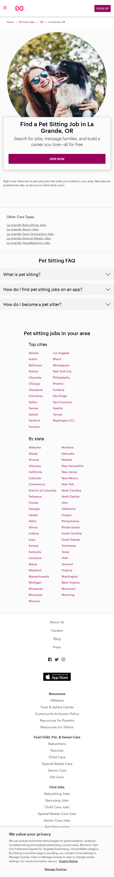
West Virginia (71, 582)
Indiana (34, 533)
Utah (65, 558)
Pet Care (57, 777)
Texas (65, 552)
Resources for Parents (57, 720)
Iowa (32, 539)
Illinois (33, 527)
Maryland (35, 570)
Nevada (67, 459)
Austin (33, 359)
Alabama (35, 447)
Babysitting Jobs (57, 794)
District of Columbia (42, 490)
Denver (33, 408)
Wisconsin (69, 588)
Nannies (57, 750)
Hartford (34, 420)
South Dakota (71, 539)
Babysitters (57, 744)
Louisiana (35, 558)
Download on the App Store (57, 677)
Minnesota (36, 588)
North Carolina (71, 490)
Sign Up (102, 8)
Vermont (67, 564)
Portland (58, 390)
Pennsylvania (70, 521)
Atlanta (33, 353)
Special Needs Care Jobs (57, 814)
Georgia (34, 508)
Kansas (33, 545)
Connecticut (37, 484)
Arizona (34, 459)
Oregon (67, 515)
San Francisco (62, 402)
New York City (62, 371)
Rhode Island (70, 527)
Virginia (67, 570)
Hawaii (33, 515)
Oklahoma (69, 508)
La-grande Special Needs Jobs (29, 238)
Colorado (35, 478)
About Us (57, 622)
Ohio (65, 502)
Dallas (33, 402)
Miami (57, 359)
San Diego (60, 396)
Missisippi (36, 594)
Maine (33, 564)
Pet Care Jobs (27, 21)
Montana (67, 447)
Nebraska (68, 453)
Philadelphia (61, 377)
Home (10, 21)
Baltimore (35, 365)
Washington (70, 576)
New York (68, 484)
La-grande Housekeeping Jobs (28, 243)
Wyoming (68, 594)
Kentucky (35, 552)
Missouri (34, 601)
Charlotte (35, 377)
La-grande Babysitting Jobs (26, 225)
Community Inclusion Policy (57, 714)
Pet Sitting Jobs (57, 827)
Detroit (33, 414)
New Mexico (70, 478)
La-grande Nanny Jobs (23, 229)
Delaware (35, 496)
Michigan (35, 582)
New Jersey (69, 472)
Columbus (36, 396)
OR (41, 21)
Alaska (33, 453)
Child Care (57, 757)
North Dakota (70, 496)
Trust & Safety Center (57, 707)
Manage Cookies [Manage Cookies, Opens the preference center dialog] (56, 869)
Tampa (57, 414)
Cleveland (35, 390)
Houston (34, 426)
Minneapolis (61, 365)
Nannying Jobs (57, 800)
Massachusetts (39, 576)
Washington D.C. (64, 420)
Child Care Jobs (57, 807)
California (35, 472)
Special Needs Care (57, 764)
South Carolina (72, 533)
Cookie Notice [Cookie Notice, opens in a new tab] (68, 861)
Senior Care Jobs (57, 820)
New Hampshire (72, 466)
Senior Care (57, 770)
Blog (57, 639)
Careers (57, 630)
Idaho (32, 521)
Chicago (34, 383)
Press (57, 647)
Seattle (58, 408)
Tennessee (69, 545)
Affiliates (57, 700)
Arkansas (35, 466)
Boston (33, 371)
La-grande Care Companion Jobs (30, 234)
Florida (33, 502)
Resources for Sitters (57, 727)
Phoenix (58, 383)
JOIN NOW (57, 159)
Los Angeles (61, 353)
